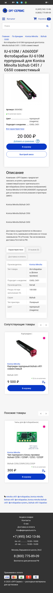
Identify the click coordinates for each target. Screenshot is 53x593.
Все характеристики (15, 129)
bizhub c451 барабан (37, 503)
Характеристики (15, 250)
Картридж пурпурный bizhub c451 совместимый (24, 367)
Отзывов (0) (33, 250)
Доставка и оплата (17, 257)
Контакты (26, 520)
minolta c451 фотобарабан (18, 497)
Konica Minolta (35, 264)
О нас (26, 524)
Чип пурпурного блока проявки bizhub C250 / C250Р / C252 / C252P (25, 456)
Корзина (42, 19)
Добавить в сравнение (24, 141)
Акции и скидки (26, 517)
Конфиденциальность (26, 530)
